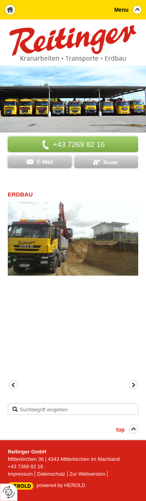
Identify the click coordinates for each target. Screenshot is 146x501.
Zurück (13, 385)
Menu (121, 10)
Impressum (20, 474)
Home (10, 10)
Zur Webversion (88, 474)
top (120, 430)
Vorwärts (132, 385)
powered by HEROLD (61, 485)
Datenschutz (51, 474)
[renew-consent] (9, 492)
